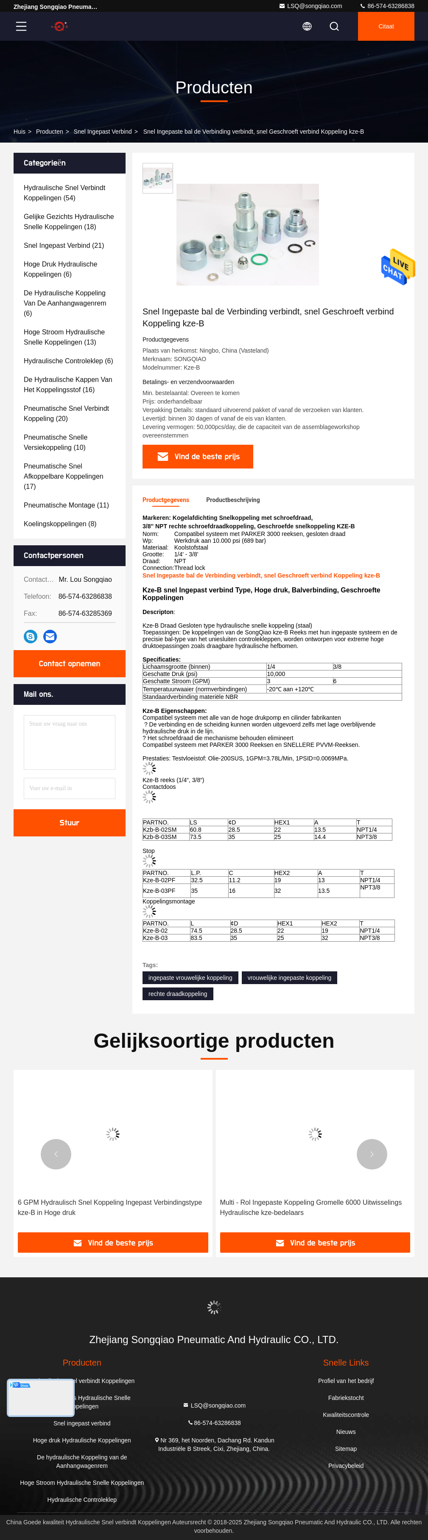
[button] (56, 1154)
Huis (19, 131)
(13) (64, 337)
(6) (60, 269)
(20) (66, 413)
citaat (386, 26)
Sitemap (346, 1448)
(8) (60, 523)
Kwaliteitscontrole (346, 1414)
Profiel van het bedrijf (346, 1380)
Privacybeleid (346, 1465)
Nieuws (346, 1431)
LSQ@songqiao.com (310, 6)
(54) (64, 193)
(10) (55, 442)
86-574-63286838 (386, 6)
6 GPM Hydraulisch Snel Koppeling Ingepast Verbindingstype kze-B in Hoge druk (110, 1207)
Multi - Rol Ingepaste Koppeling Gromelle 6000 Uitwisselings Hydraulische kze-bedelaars (311, 1207)
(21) (64, 245)
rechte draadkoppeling (177, 993)
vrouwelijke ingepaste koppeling (290, 977)
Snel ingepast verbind (103, 131)
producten (49, 131)
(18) (69, 221)
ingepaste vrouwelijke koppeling (190, 977)
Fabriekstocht (346, 1397)
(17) (64, 476)
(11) (66, 505)
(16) (68, 384)
